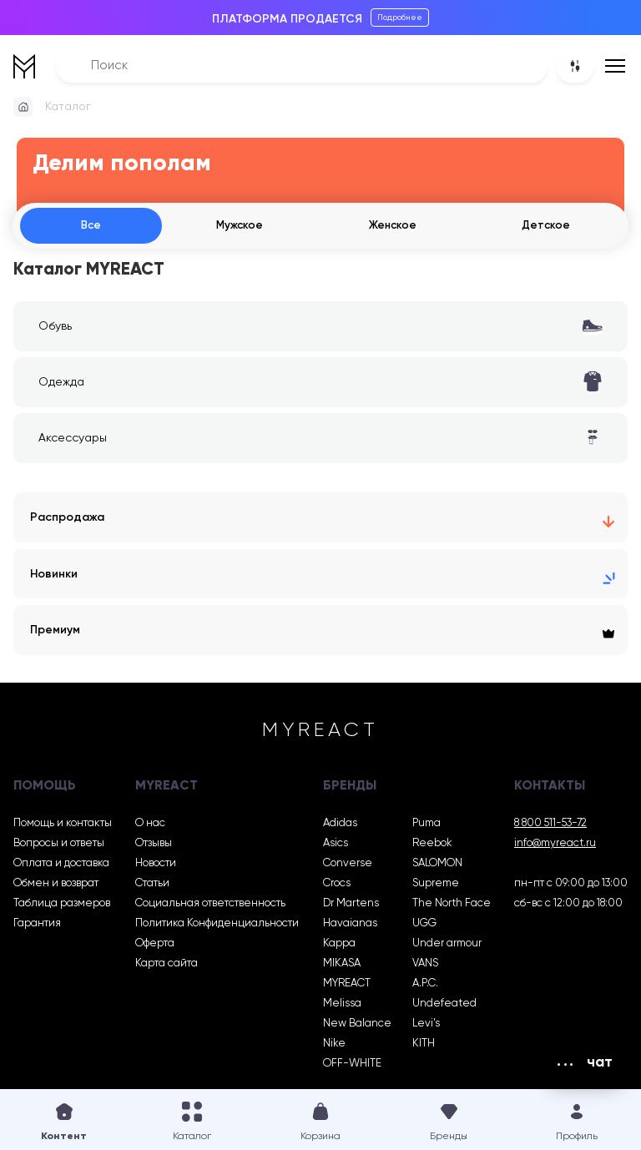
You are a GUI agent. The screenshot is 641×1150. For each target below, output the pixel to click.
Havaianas (350, 926)
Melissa (342, 1006)
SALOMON (437, 865)
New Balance (357, 1026)
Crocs (337, 885)
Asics (335, 845)
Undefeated (444, 1006)
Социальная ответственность (210, 905)
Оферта (154, 946)
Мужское (237, 226)
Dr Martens (351, 905)
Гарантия (37, 926)
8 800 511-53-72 (550, 825)
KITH (423, 1046)
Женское (391, 226)
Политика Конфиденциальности (217, 926)
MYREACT (347, 986)
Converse (347, 865)
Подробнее (399, 17)
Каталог (68, 107)
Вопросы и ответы (58, 845)
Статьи (152, 885)
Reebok (432, 845)
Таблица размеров (61, 905)
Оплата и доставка (61, 865)
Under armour (447, 946)
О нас (150, 825)
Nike (334, 1046)
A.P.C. (425, 986)
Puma (426, 825)
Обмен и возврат (55, 885)
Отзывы (153, 845)
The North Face (451, 905)
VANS (425, 966)
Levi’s (426, 1026)
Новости (155, 865)
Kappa (339, 946)
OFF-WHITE (352, 1066)
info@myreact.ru (555, 845)
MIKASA (342, 966)
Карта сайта (166, 966)
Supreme (435, 885)
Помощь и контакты (62, 825)
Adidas (340, 825)
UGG (424, 926)
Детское (545, 226)
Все (89, 226)
